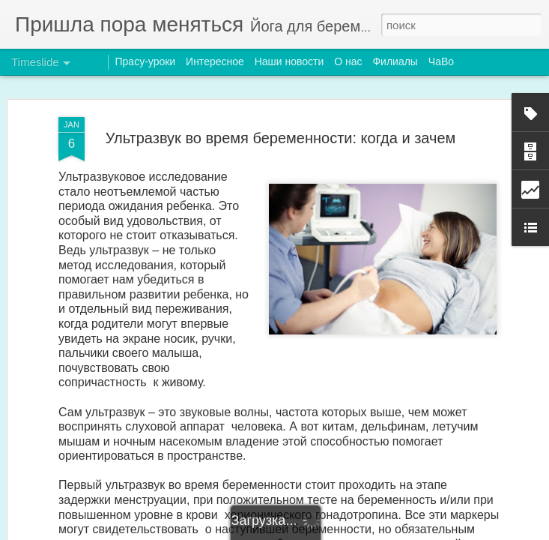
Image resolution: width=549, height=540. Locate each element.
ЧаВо (441, 62)
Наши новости (289, 62)
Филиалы (394, 62)
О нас (348, 62)
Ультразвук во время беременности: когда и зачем (281, 132)
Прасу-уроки (145, 62)
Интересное (215, 62)
